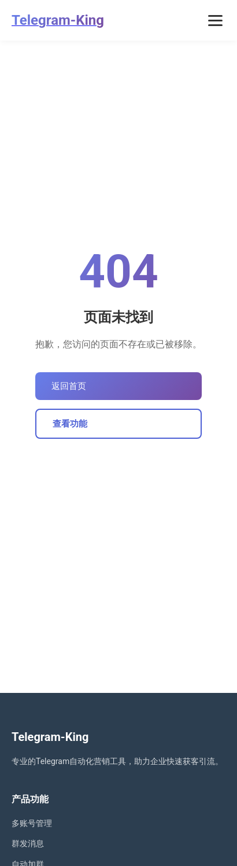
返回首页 (68, 386)
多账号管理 (32, 823)
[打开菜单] (215, 20)
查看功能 (70, 424)
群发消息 (28, 843)
